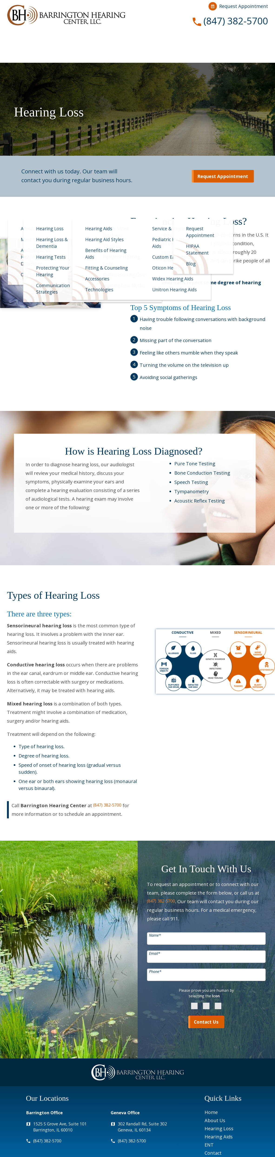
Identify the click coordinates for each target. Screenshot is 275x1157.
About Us (48, 39)
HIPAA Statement (165, 1147)
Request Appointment (238, 6)
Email (154, 923)
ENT (166, 39)
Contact (228, 39)
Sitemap (255, 1147)
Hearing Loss (88, 39)
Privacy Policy (195, 1147)
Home (211, 1083)
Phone (155, 941)
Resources (193, 39)
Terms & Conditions (227, 1147)
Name (155, 905)
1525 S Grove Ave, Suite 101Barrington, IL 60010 (64, 1098)
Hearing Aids (133, 39)
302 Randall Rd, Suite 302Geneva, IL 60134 (145, 1098)
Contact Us (206, 992)
